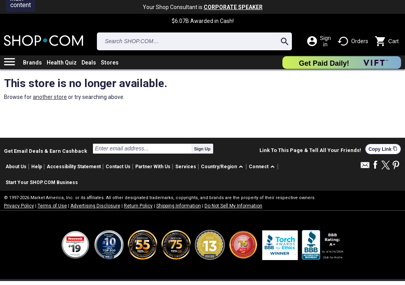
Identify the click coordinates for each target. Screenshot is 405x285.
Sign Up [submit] (202, 148)
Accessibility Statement (74, 166)
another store (50, 97)
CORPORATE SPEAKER (233, 7)
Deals (88, 62)
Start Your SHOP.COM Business (42, 182)
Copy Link (383, 149)
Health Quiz (62, 62)
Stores (110, 62)
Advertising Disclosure (95, 206)
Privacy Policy (19, 206)
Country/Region (219, 166)
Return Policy (138, 206)
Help (36, 166)
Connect (259, 166)
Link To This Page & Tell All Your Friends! (310, 150)
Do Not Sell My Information (233, 206)
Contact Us (118, 166)
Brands (32, 62)
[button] (223, 167)
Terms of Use (52, 206)
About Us (16, 166)
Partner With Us (152, 166)
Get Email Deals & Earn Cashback (45, 151)
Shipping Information (178, 206)
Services (185, 166)
